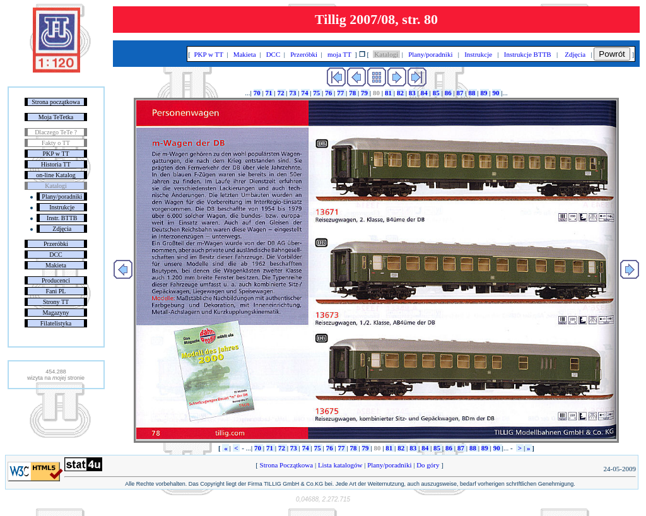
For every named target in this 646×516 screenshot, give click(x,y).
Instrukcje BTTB (527, 54)
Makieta (55, 265)
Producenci (56, 280)
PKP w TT (55, 153)
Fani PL (56, 291)
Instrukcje (61, 207)
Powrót (612, 54)
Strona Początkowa (286, 465)
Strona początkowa (55, 101)
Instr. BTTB (62, 217)
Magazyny (55, 312)
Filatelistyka (55, 323)
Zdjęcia (61, 228)
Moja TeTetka (55, 117)
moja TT (339, 54)
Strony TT (56, 301)
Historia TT (56, 164)
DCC (55, 254)
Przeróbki (56, 243)
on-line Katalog (55, 175)
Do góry (427, 465)
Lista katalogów (340, 465)
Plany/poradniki (62, 196)
